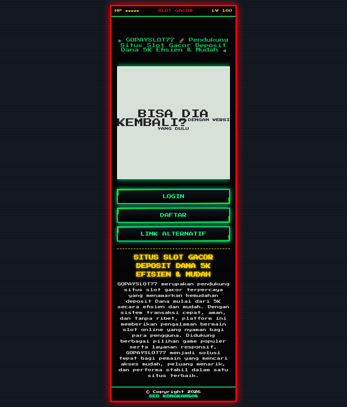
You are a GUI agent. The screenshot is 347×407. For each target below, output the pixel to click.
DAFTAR (173, 215)
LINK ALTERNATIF (173, 233)
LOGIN (173, 196)
